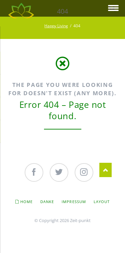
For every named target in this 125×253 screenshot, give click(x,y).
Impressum (74, 201)
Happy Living (56, 26)
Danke (47, 201)
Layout (102, 201)
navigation (113, 8)
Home (26, 201)
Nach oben (105, 170)
